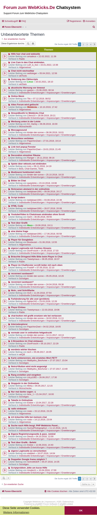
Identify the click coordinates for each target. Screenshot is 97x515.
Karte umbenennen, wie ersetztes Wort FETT (34, 358)
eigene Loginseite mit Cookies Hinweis (31, 248)
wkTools (23, 76)
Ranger (30, 157)
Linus (30, 81)
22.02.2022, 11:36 (47, 56)
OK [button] (81, 510)
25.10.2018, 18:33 (55, 174)
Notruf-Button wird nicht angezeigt (29, 366)
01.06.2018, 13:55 (48, 242)
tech (29, 352)
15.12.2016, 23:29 (43, 411)
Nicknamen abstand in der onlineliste (30, 189)
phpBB (38, 504)
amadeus (31, 56)
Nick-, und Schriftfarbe (22, 290)
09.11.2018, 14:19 (42, 166)
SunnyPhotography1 (37, 428)
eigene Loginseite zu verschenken (29, 451)
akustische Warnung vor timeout (28, 87)
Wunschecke (25, 126)
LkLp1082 (32, 377)
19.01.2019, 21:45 (52, 149)
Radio (22, 59)
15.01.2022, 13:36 (49, 65)
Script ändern (18, 197)
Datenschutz (68, 502)
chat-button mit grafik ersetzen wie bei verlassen (36, 315)
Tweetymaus (33, 259)
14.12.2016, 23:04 (43, 419)
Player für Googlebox (22, 239)
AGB (59, 502)
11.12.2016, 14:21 (58, 428)
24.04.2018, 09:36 (55, 284)
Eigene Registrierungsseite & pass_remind (33, 434)
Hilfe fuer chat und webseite (25, 54)
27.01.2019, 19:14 (52, 141)
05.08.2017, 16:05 (42, 352)
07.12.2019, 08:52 (42, 98)
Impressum (50, 502)
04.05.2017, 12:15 (43, 386)
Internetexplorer (19, 324)
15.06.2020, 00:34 (45, 90)
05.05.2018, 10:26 (55, 276)
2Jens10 (31, 115)
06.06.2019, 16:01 (55, 132)
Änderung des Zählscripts (24, 79)
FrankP (30, 267)
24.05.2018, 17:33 (49, 250)
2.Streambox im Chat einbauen (27, 341)
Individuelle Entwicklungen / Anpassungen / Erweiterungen (47, 92)
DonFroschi (32, 250)
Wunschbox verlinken (22, 138)
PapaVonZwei (34, 141)
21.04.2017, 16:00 (45, 394)
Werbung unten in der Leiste (26, 121)
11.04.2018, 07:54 (42, 293)
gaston (30, 90)
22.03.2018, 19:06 (50, 310)
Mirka (29, 386)
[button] (94, 44)
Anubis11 (31, 470)
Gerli (29, 217)
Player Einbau (18, 307)
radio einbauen (19, 408)
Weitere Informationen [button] (16, 512)
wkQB (22, 354)
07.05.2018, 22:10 (45, 267)
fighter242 (32, 301)
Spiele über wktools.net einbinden (28, 163)
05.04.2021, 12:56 (48, 73)
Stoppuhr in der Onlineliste (25, 383)
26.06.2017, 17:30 (48, 377)
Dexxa (30, 436)
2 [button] (83, 44)
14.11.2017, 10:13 (55, 335)
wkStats (23, 84)
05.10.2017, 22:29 (49, 343)
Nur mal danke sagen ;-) (23, 391)
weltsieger (32, 73)
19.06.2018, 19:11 (44, 225)
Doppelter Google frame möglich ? (29, 459)
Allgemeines (25, 67)
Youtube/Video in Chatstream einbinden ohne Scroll (38, 214)
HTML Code (17, 206)
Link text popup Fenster (23, 147)
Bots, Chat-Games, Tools (31, 168)
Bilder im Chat (18, 180)
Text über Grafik (19, 223)
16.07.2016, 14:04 (46, 453)
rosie (29, 411)
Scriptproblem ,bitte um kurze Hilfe (29, 467)
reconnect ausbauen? (22, 273)
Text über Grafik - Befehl (23, 442)
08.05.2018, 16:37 (50, 259)
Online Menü (17, 96)
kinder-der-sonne (35, 132)
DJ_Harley (32, 124)
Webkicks (32, 107)
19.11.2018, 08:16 (45, 157)
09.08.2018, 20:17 (53, 191)
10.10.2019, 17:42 (48, 107)
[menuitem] (22, 21)
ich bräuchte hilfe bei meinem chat (29, 417)
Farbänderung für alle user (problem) (30, 299)
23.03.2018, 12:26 (48, 301)
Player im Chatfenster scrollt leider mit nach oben (37, 265)
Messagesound (19, 130)
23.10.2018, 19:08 (48, 183)
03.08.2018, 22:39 (53, 200)
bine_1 (30, 394)
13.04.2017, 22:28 (44, 402)
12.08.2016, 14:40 (44, 445)
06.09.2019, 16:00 (48, 124)
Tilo (29, 98)
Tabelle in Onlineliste (22, 400)
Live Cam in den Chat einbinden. (28, 62)
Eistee (30, 402)
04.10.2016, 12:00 (44, 436)
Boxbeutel (32, 242)
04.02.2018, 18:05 (52, 326)
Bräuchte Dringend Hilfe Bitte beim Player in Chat (36, 256)
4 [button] (90, 44)
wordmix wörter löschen (23, 349)
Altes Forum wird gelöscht (25, 104)
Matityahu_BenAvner (37, 360)
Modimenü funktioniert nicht (25, 172)
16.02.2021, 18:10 (44, 81)
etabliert (31, 453)
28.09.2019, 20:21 (46, 115)
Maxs (30, 225)
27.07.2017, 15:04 (58, 360)
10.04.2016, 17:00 (47, 470)
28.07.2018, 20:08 (53, 208)
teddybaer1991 (34, 191)
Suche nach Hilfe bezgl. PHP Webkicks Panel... (35, 425)
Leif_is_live (32, 65)
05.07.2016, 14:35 (50, 462)
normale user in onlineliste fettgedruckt (31, 332)
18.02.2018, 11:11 (55, 318)
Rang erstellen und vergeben (26, 375)
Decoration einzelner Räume (25, 155)
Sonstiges (24, 278)
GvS (29, 293)
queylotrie (32, 183)
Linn (29, 166)
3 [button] (87, 44)
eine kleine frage (19, 231)
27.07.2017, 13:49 (58, 369)
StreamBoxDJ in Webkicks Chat (27, 113)
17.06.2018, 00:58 (53, 233)
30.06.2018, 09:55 (43, 217)
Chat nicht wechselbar (22, 71)
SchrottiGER (33, 462)
